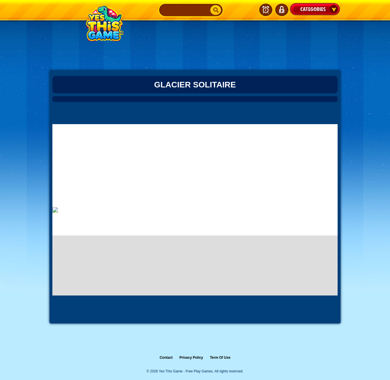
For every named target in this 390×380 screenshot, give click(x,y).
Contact (166, 358)
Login (281, 10)
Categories (315, 9)
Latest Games (265, 10)
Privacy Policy (191, 358)
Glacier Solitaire (195, 84)
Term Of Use (220, 358)
